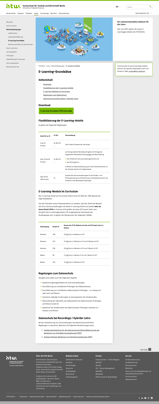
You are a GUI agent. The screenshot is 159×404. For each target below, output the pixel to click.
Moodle (98, 365)
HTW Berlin (42, 66)
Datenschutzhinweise (37, 396)
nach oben (145, 349)
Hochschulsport (131, 376)
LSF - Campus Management (105, 368)
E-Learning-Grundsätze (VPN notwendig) (56, 110)
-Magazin (108, 359)
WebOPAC (99, 371)
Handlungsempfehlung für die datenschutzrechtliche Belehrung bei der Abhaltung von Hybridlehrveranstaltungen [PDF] (71, 331)
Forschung (44, 13)
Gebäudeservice (131, 379)
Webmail (99, 362)
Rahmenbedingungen (58, 66)
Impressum (23, 396)
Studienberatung (131, 362)
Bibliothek (129, 368)
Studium (29, 13)
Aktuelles (69, 362)
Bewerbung (70, 374)
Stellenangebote (72, 377)
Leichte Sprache (78, 396)
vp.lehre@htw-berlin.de (137, 71)
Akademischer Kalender (74, 359)
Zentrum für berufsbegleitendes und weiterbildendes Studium (138, 372)
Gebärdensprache (65, 396)
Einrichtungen (71, 365)
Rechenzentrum (131, 365)
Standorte (69, 368)
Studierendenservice (132, 359)
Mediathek (99, 374)
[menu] (144, 13)
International (64, 13)
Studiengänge (71, 371)
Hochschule (10, 13)
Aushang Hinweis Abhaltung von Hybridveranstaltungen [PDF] (68, 336)
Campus (20, 13)
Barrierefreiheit (51, 396)
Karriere (54, 13)
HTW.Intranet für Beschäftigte (106, 377)
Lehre (36, 13)
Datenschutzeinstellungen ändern (97, 396)
